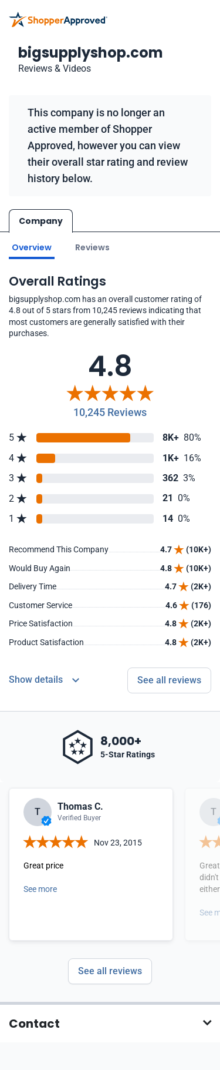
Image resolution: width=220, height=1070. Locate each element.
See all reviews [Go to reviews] (169, 679)
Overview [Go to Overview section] (32, 247)
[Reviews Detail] (44, 680)
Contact (34, 1023)
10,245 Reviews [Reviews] (110, 411)
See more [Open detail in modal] (40, 888)
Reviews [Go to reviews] (92, 247)
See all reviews (110, 970)
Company (41, 221)
